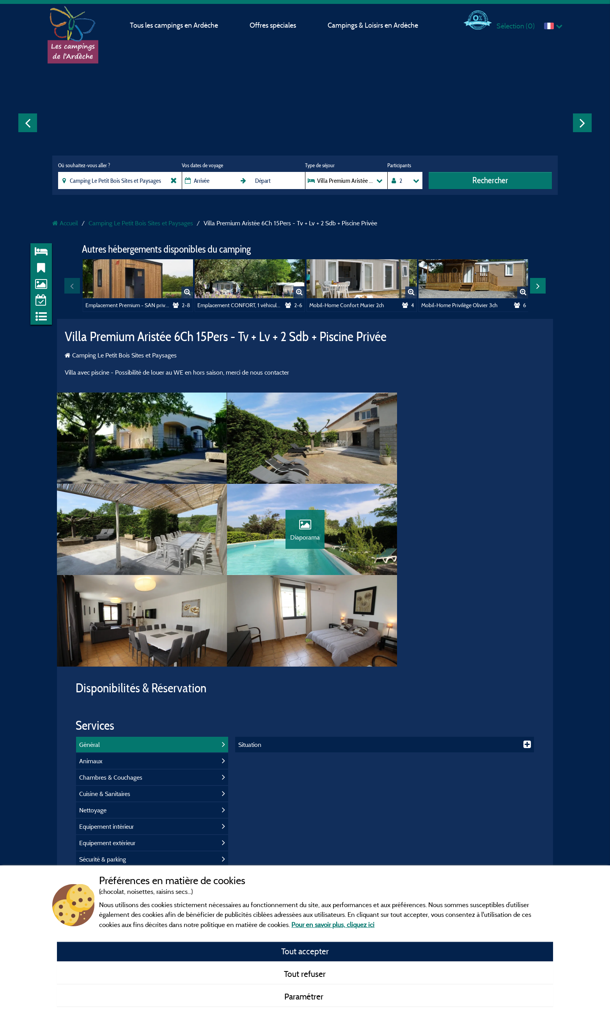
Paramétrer (304, 996)
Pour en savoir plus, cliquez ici (332, 924)
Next (582, 122)
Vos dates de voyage (202, 165)
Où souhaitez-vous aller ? (84, 165)
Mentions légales (262, 849)
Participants (399, 165)
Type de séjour (320, 165)
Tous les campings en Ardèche (174, 25)
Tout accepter (305, 951)
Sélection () (516, 25)
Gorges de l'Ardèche (494, 862)
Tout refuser (305, 974)
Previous (27, 122)
